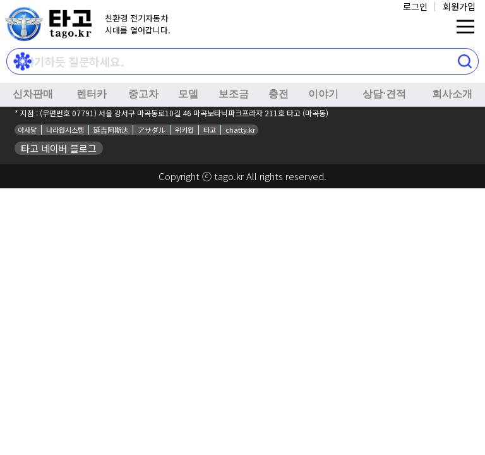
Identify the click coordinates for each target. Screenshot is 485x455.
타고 (209, 129)
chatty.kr (240, 129)
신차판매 (33, 93)
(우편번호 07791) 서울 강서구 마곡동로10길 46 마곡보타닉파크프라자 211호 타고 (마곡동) (184, 112)
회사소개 (452, 93)
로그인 (415, 6)
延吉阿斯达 (110, 129)
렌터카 (91, 93)
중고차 (143, 93)
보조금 (234, 93)
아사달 (27, 129)
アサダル (151, 129)
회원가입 (459, 6)
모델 (188, 93)
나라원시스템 (65, 129)
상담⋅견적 (384, 93)
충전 (278, 93)
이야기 (323, 93)
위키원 (184, 129)
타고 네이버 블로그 (59, 148)
